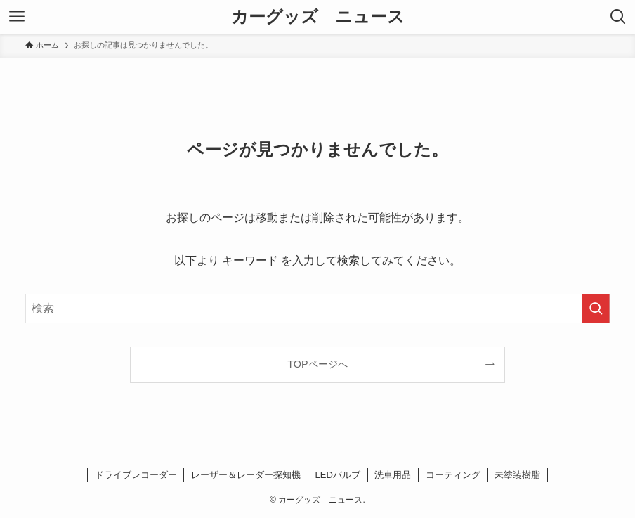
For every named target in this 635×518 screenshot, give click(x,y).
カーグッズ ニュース (318, 16)
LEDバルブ (337, 475)
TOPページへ (317, 364)
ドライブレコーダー (136, 475)
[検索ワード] (317, 308)
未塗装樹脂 (517, 475)
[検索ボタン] (618, 17)
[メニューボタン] (17, 17)
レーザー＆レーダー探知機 (246, 475)
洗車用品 (392, 475)
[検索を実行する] (596, 308)
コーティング (453, 475)
